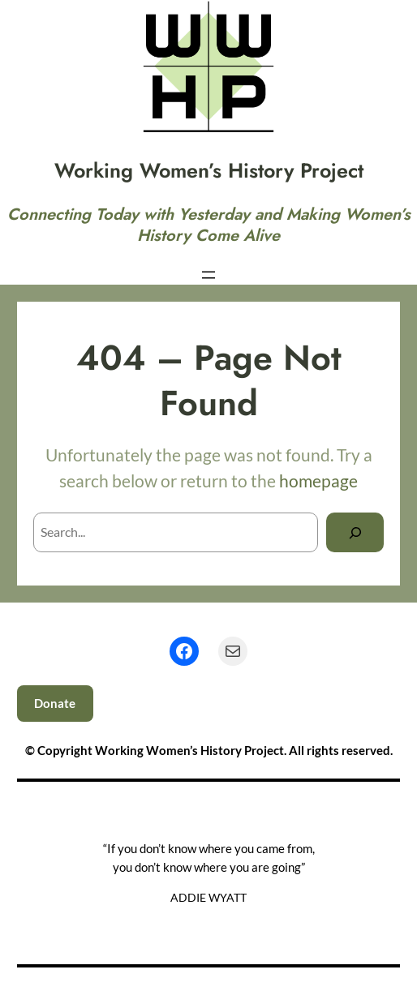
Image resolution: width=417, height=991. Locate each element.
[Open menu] (208, 275)
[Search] (355, 532)
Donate (54, 703)
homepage (318, 480)
